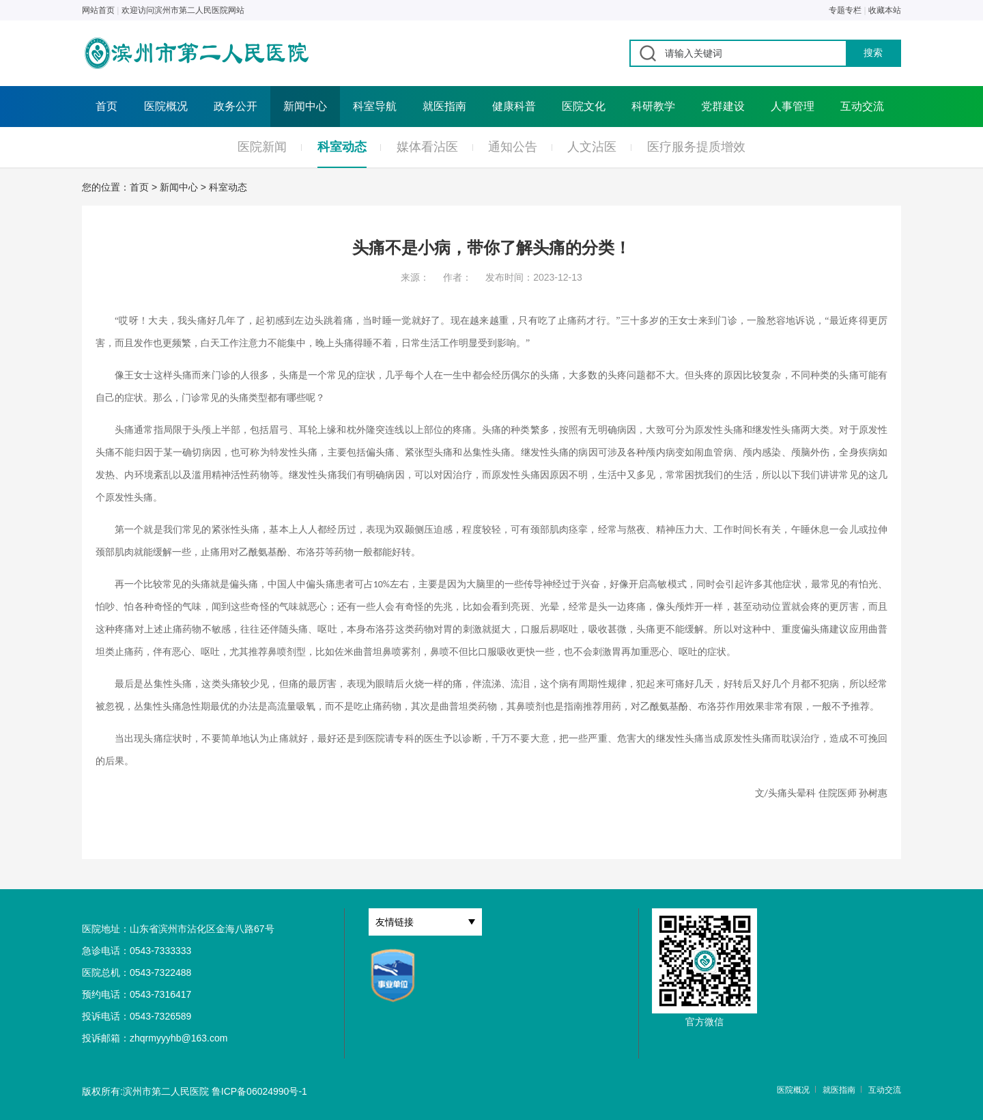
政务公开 (235, 106)
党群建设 (723, 106)
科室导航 (375, 106)
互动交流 (862, 106)
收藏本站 (884, 10)
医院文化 (584, 106)
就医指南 (444, 106)
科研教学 (653, 106)
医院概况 (166, 106)
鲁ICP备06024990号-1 (259, 1091)
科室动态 (342, 147)
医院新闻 (262, 147)
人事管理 (792, 106)
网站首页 (98, 10)
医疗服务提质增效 (696, 147)
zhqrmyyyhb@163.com (178, 1038)
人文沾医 (591, 147)
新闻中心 (305, 106)
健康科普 (514, 106)
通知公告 (512, 147)
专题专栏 (845, 10)
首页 (106, 106)
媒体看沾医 (427, 147)
